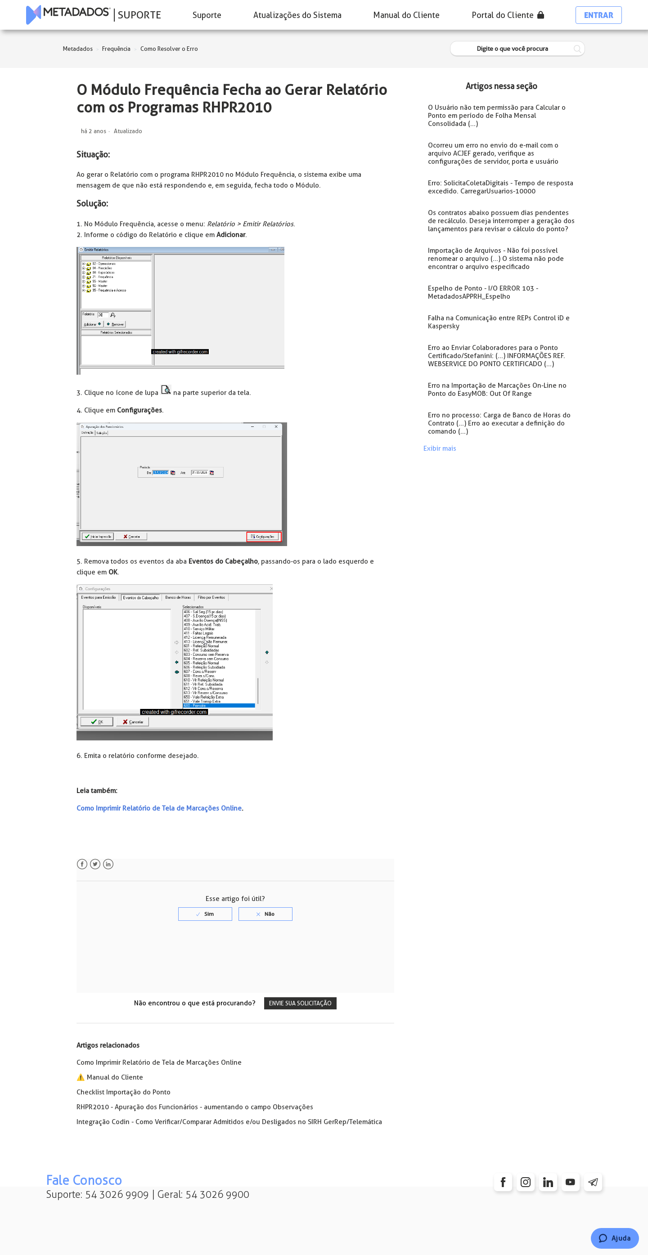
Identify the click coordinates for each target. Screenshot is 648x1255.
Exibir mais (439, 448)
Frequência (116, 48)
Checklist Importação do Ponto (123, 1092)
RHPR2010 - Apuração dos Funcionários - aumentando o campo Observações (194, 1107)
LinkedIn (108, 864)
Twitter (95, 864)
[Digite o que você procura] (517, 49)
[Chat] (615, 1238)
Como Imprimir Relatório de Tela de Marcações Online (159, 808)
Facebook (82, 864)
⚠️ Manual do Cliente (109, 1077)
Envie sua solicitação (300, 1003)
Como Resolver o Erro (169, 48)
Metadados (78, 48)
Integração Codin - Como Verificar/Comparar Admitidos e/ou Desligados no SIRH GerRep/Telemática (229, 1122)
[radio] (205, 914)
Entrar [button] (598, 15)
